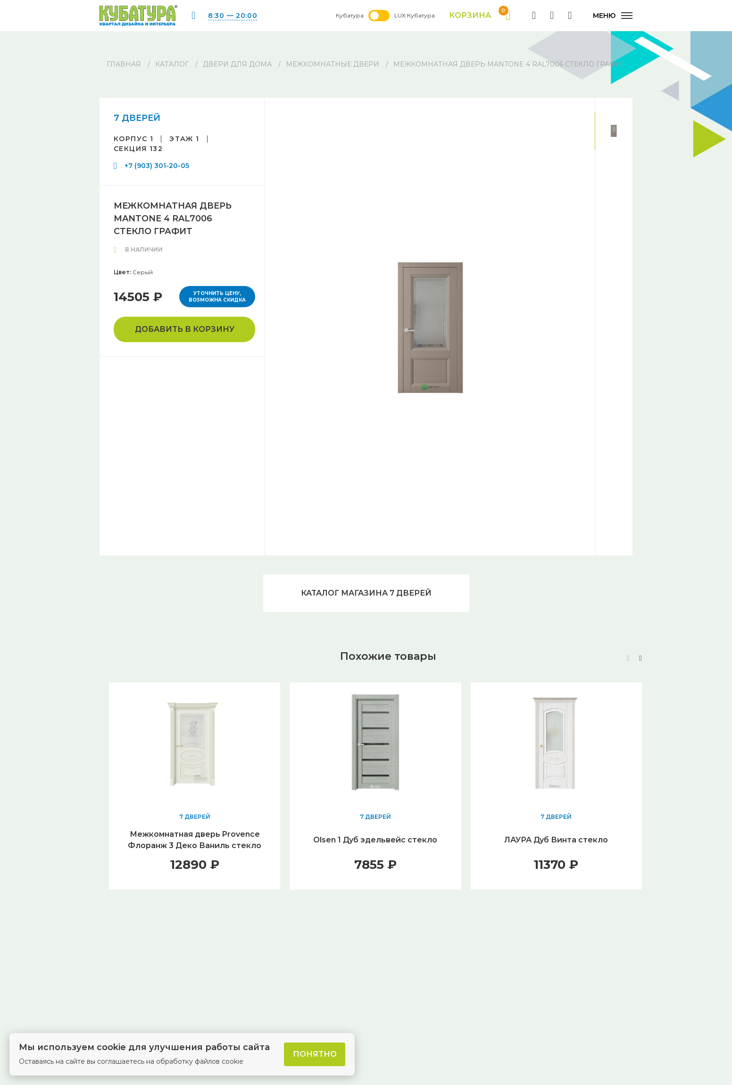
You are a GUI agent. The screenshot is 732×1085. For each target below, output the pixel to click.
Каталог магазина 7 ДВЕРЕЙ (366, 593)
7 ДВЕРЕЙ (137, 118)
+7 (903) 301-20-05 (157, 165)
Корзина (480, 15)
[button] (640, 658)
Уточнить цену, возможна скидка (217, 296)
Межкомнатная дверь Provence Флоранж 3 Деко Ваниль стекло (194, 840)
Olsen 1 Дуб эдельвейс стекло (375, 839)
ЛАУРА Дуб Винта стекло (556, 839)
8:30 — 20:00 (232, 15)
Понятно (315, 1054)
